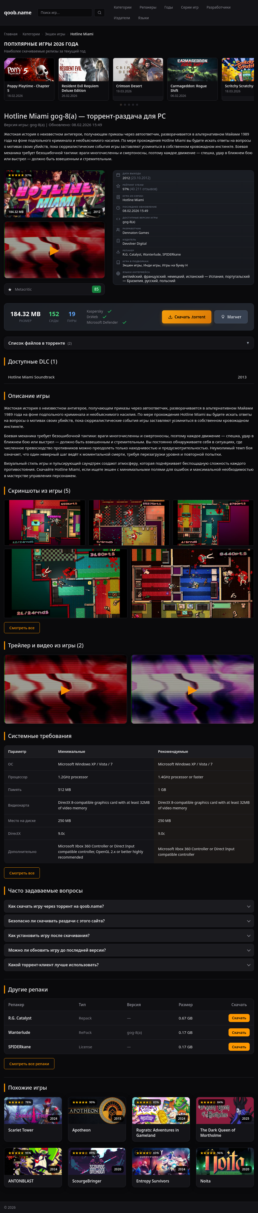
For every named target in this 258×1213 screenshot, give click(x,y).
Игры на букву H (175, 265)
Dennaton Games (136, 232)
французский (155, 276)
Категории (123, 7)
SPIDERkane (172, 254)
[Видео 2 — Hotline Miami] (192, 689)
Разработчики (219, 7)
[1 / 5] (121, 105)
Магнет (231, 316)
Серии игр (190, 7)
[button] (129, 343)
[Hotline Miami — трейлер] (54, 250)
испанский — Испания (204, 276)
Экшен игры (55, 34)
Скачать (239, 1017)
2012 (96, 212)
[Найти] (99, 12)
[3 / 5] (129, 105)
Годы (169, 7)
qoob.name (17, 12)
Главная (10, 34)
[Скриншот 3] (213, 523)
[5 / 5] (137, 105)
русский (151, 280)
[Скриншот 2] (129, 523)
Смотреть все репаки (29, 1063)
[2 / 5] (125, 105)
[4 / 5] (133, 105)
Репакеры (148, 7)
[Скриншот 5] (192, 583)
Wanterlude (152, 254)
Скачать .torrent (187, 316)
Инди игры (151, 265)
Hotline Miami (133, 200)
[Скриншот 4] (65, 583)
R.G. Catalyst (132, 254)
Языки (143, 17)
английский (132, 276)
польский (167, 280)
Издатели (122, 17)
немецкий (176, 276)
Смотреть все (22, 627)
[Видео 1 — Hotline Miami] (65, 689)
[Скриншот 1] (44, 523)
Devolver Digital (135, 243)
